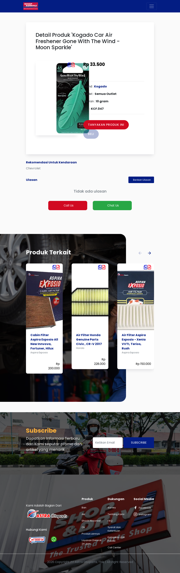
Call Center (114, 547)
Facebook (142, 507)
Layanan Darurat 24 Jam (92, 542)
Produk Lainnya (91, 533)
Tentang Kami (116, 514)
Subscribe (139, 442)
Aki (83, 514)
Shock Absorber (91, 520)
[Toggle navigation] (151, 6)
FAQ (110, 520)
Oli (83, 527)
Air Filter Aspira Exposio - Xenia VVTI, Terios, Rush (134, 342)
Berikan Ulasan (142, 179)
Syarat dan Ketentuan (114, 529)
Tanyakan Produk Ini (106, 125)
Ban (84, 507)
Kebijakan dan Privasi (116, 539)
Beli (91, 134)
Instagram (142, 514)
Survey (112, 507)
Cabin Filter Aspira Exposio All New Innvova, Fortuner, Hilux (44, 342)
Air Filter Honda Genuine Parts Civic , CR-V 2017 (89, 339)
